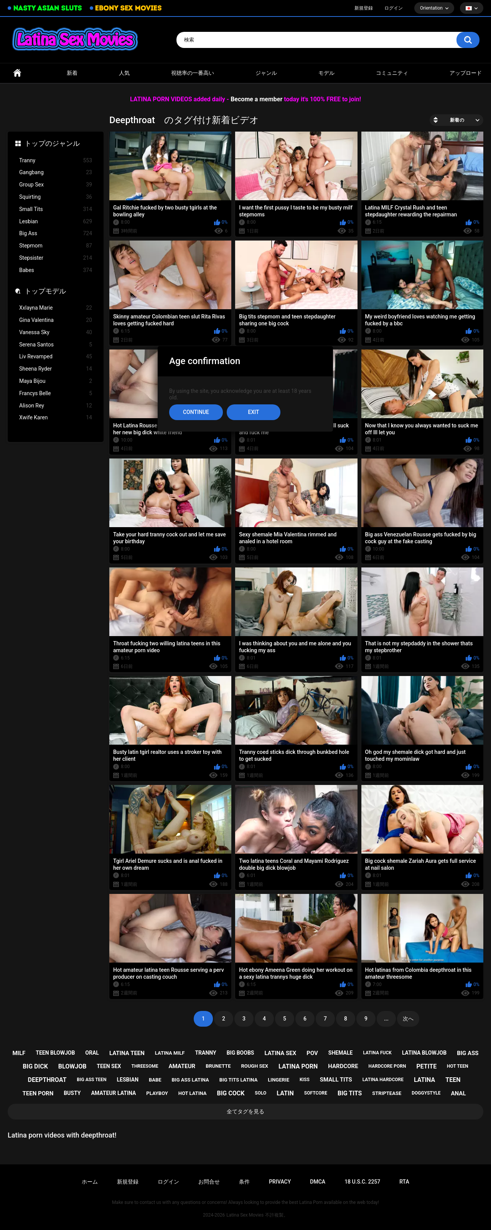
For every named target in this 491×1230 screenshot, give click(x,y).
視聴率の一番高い (192, 73)
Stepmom (55, 245)
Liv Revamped (55, 356)
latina (424, 1079)
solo (260, 1093)
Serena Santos (55, 344)
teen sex (109, 1066)
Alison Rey (55, 405)
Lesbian (55, 221)
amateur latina (113, 1093)
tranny (205, 1053)
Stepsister (55, 258)
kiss (305, 1079)
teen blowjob (55, 1053)
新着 (72, 73)
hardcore (343, 1066)
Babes (55, 270)
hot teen (457, 1066)
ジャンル (266, 73)
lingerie (278, 1080)
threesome (144, 1066)
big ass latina (190, 1080)
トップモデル (45, 291)
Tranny (55, 160)
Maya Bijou (55, 381)
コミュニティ (392, 73)
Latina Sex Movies (245, 1215)
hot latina (192, 1093)
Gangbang (55, 172)
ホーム (90, 1182)
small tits (336, 1079)
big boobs (240, 1053)
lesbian (128, 1080)
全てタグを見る (245, 1111)
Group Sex (55, 184)
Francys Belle (55, 393)
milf (18, 1053)
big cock (230, 1093)
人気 (124, 73)
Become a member (256, 99)
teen (452, 1079)
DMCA (317, 1182)
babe (155, 1080)
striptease (386, 1093)
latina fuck (377, 1052)
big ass (467, 1053)
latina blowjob (424, 1053)
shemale (340, 1053)
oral (92, 1053)
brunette (218, 1066)
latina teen (127, 1053)
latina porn (298, 1066)
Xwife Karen (55, 417)
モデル (326, 73)
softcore (315, 1093)
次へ (408, 1019)
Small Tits (55, 209)
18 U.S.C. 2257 (362, 1182)
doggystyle (426, 1093)
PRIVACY (280, 1182)
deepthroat (47, 1079)
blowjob (72, 1066)
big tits (350, 1093)
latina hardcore (383, 1079)
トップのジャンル (52, 143)
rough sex (254, 1066)
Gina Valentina (55, 320)
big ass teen (91, 1079)
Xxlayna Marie (55, 308)
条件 (244, 1182)
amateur (181, 1066)
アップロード (466, 73)
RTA (404, 1182)
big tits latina (238, 1080)
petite (426, 1066)
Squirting (55, 197)
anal (458, 1093)
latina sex (280, 1053)
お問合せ (209, 1182)
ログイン (393, 8)
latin (285, 1093)
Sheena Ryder (55, 369)
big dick (35, 1066)
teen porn (38, 1093)
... (386, 1019)
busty (72, 1093)
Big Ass (55, 233)
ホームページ (17, 73)
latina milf (170, 1053)
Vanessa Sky (55, 332)
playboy (157, 1093)
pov (312, 1053)
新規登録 (363, 8)
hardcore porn (387, 1066)
